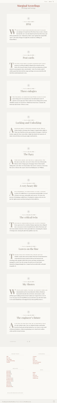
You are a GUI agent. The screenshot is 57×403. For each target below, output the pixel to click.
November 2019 (9, 386)
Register (34, 372)
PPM (28, 24)
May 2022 (8, 372)
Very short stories (36, 363)
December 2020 (9, 378)
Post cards (28, 57)
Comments (34, 356)
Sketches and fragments (37, 362)
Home (45, 1)
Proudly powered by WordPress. (9, 401)
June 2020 (8, 383)
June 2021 (8, 376)
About (50, 1)
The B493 (28, 154)
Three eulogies (28, 91)
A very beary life (28, 185)
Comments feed (35, 376)
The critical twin (29, 217)
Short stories (35, 360)
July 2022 (8, 371)
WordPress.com (27, 401)
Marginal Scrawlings (28, 5)
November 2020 (9, 379)
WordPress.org (35, 378)
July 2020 (8, 382)
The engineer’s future (28, 317)
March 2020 (9, 385)
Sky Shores (29, 284)
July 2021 (8, 375)
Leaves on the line (28, 248)
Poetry (34, 359)
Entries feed (35, 375)
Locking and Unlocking (28, 122)
